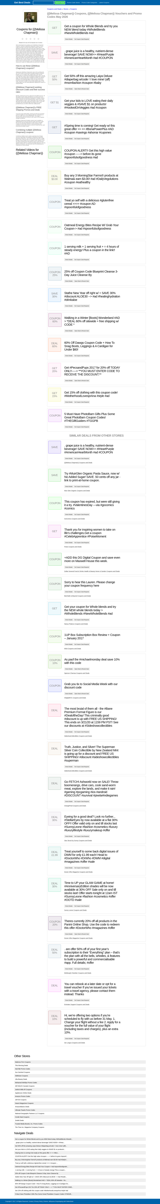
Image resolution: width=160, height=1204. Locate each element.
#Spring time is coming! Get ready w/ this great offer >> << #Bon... (37, 1153)
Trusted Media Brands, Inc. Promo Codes (28, 1124)
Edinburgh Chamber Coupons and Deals (77, 973)
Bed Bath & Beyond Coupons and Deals (77, 596)
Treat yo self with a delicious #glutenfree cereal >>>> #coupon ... (36, 1163)
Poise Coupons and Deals (73, 547)
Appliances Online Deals (23, 1093)
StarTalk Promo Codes (22, 1069)
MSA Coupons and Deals (72, 648)
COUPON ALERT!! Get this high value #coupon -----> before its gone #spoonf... (41, 1156)
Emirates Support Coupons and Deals (76, 1004)
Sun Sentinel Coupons (22, 1072)
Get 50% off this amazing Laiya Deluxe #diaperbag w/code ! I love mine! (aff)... (41, 1146)
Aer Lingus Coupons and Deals (74, 1043)
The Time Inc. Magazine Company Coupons (29, 1127)
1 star (23, 39)
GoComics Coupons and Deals (74, 519)
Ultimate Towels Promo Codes (25, 1110)
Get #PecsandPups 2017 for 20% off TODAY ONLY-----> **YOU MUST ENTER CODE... (44, 1187)
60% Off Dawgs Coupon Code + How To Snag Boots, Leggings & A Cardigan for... (42, 1184)
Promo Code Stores (73, 2)
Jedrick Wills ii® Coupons (23, 1089)
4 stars (35, 39)
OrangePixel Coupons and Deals (75, 806)
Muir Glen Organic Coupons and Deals (77, 490)
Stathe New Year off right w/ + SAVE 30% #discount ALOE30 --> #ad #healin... (41, 1177)
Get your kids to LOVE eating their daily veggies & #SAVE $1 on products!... (40, 1149)
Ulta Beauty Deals (21, 1079)
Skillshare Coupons (21, 1076)
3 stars (31, 39)
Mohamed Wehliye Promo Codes (26, 1082)
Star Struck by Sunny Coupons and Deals (78, 840)
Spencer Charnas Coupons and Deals (76, 673)
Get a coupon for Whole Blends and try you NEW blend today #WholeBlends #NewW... (44, 1139)
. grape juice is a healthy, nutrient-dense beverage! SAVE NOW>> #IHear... (40, 1142)
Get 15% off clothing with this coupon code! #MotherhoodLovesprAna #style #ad (41, 1190)
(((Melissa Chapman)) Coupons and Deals (78, 462)
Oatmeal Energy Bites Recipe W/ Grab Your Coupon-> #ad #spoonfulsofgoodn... (41, 1166)
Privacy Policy (38, 1201)
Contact (31, 1201)
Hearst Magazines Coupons (24, 1103)
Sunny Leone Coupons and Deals (75, 910)
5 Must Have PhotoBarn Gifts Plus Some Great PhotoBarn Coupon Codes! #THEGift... (43, 1194)
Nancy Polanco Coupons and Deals (76, 624)
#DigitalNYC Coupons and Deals (75, 698)
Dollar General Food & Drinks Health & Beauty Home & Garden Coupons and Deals (92, 571)
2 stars (27, 39)
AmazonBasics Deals (22, 1107)
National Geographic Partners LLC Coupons (29, 1113)
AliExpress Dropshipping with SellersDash (61, 1201)
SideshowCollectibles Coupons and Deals (78, 736)
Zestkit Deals (19, 1120)
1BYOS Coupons (21, 1100)
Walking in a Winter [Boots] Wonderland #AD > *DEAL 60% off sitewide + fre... (41, 1180)
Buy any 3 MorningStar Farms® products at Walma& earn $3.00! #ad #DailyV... (41, 1160)
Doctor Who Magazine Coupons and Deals (78, 872)
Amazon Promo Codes (22, 1096)
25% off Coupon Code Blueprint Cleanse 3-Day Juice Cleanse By (36, 1173)
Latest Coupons (104, 2)
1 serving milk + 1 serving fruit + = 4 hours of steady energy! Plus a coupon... (40, 1170)
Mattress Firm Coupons (23, 1062)
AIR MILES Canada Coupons (25, 1086)
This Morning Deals (21, 1065)
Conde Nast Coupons (22, 1117)
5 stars (39, 39)
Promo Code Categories (89, 2)
